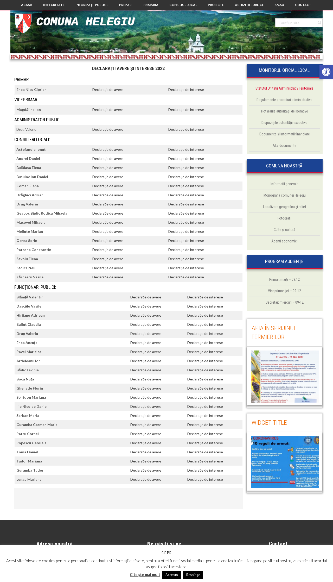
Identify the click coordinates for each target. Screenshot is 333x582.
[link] (326, 72)
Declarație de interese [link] (186, 89)
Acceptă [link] (171, 575)
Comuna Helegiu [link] (85, 22)
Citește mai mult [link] (145, 574)
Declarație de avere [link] (107, 89)
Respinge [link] (193, 575)
